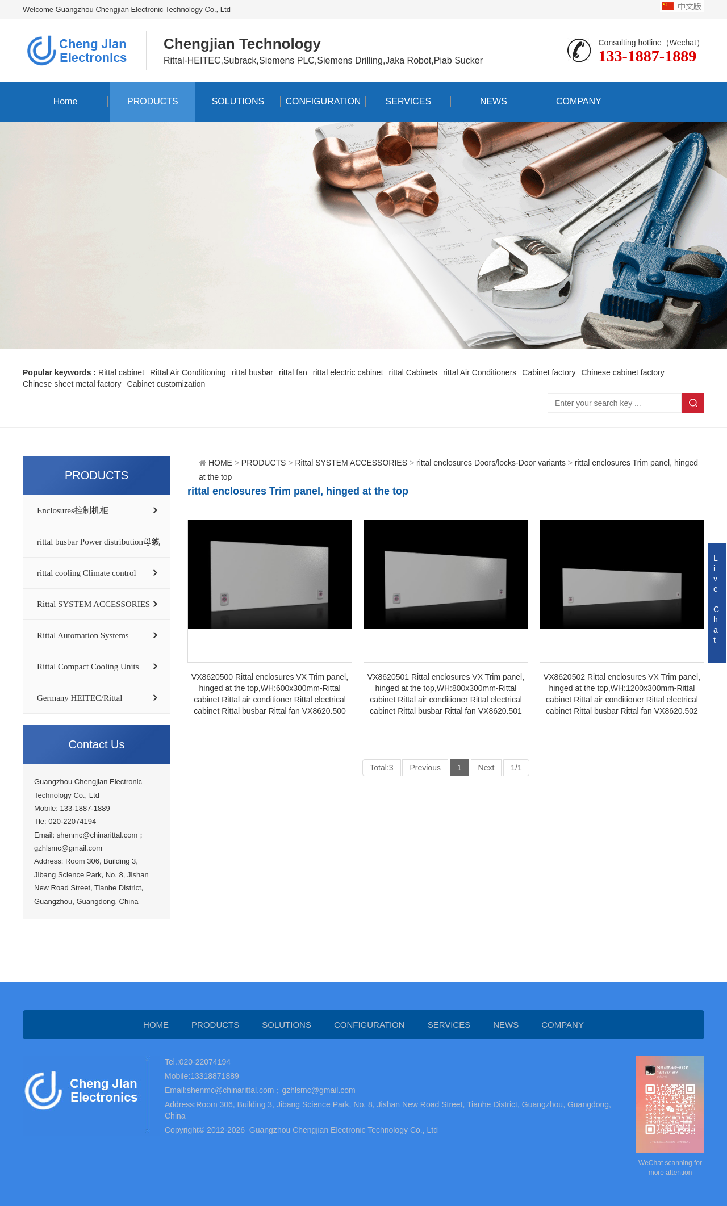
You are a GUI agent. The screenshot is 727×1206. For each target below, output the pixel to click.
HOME (220, 462)
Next (486, 767)
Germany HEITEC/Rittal (79, 697)
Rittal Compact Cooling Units (88, 666)
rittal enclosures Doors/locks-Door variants (491, 462)
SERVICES (409, 101)
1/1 (516, 767)
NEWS (493, 101)
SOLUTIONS (238, 101)
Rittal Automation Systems (83, 635)
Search (693, 403)
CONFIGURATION (323, 101)
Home (65, 101)
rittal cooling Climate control (86, 572)
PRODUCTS (152, 101)
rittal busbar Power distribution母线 (98, 541)
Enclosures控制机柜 (72, 510)
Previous (425, 767)
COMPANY (578, 101)
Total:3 (381, 767)
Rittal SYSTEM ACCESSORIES (93, 604)
